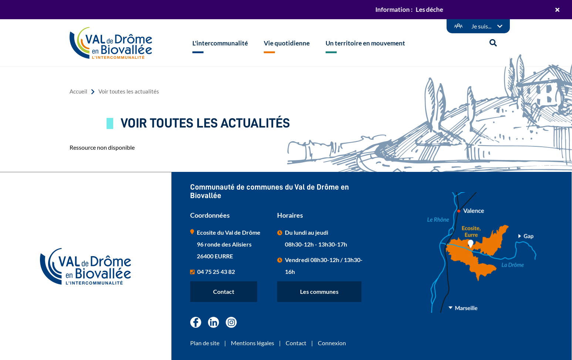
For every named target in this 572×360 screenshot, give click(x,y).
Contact (223, 291)
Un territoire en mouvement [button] (365, 43)
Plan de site (204, 342)
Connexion (332, 342)
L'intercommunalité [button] (220, 43)
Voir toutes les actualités (128, 91)
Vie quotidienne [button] (287, 43)
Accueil (78, 91)
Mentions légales (252, 342)
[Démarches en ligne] (478, 26)
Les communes (319, 291)
